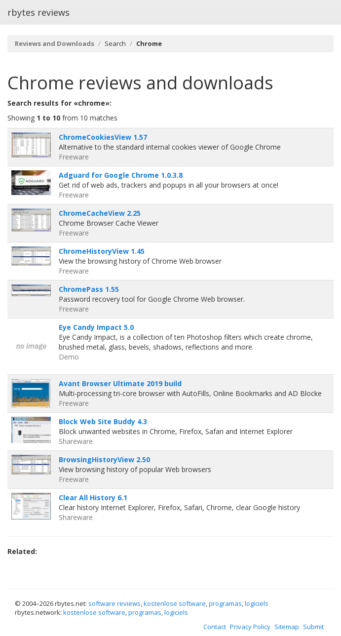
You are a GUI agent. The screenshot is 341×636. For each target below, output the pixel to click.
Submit (313, 626)
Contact (214, 626)
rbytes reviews (38, 12)
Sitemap (286, 626)
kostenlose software (175, 603)
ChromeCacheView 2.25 (100, 213)
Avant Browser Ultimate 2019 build (120, 383)
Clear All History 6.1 (93, 497)
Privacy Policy (250, 626)
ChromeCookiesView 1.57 (103, 137)
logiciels (256, 603)
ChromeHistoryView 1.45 (102, 251)
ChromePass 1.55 (89, 289)
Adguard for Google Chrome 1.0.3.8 (121, 175)
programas (225, 603)
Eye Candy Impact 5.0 (96, 327)
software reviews (114, 603)
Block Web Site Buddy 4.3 (103, 421)
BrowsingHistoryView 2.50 (104, 459)
